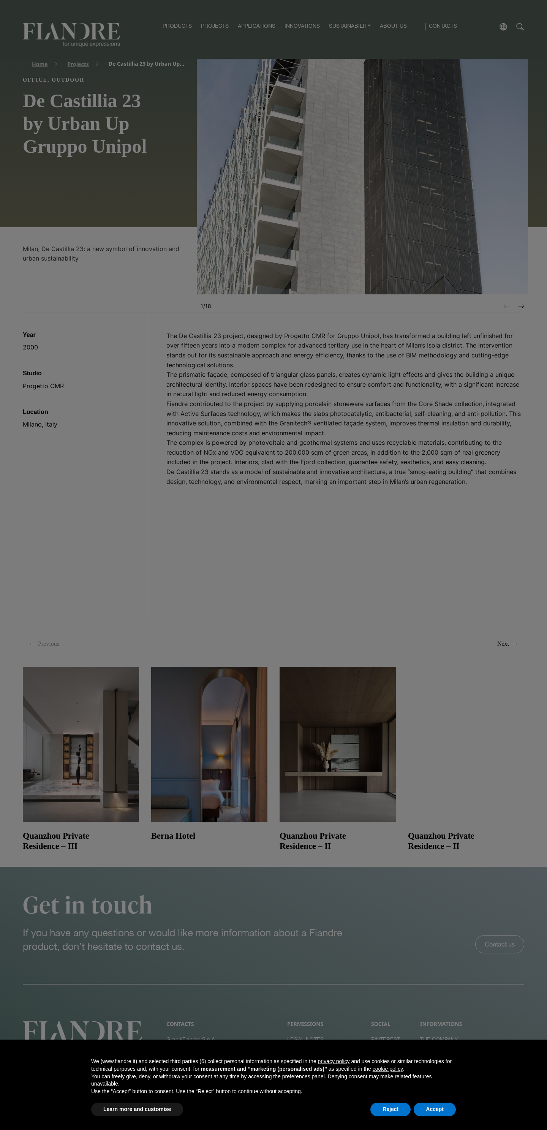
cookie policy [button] (388, 1069)
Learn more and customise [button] (137, 1109)
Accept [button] (435, 1109)
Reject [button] (390, 1109)
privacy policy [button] (334, 1061)
